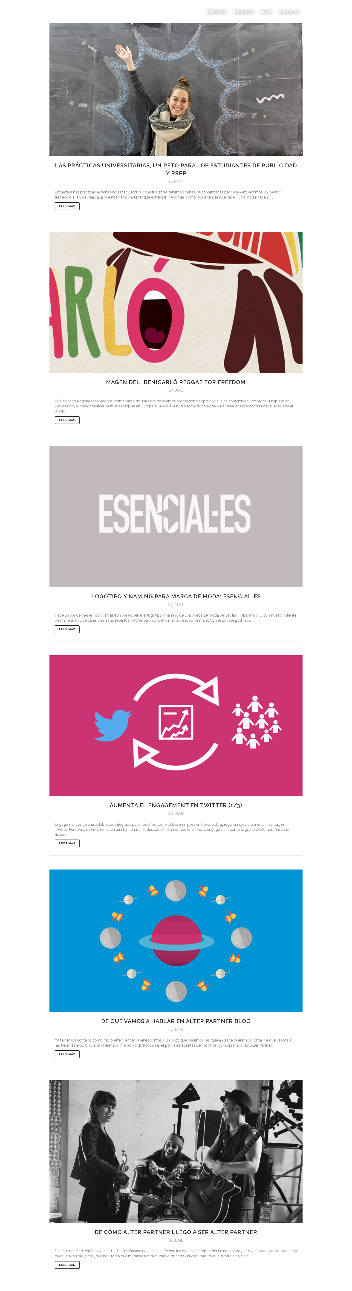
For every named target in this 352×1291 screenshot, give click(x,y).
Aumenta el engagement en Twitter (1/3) (176, 805)
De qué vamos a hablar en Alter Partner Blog (176, 1021)
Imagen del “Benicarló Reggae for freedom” (176, 382)
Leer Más (67, 206)
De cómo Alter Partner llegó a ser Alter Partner (176, 1232)
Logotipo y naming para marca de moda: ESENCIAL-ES (176, 596)
